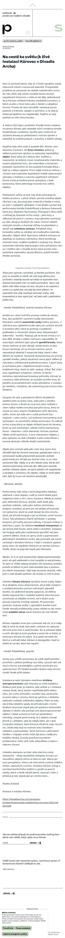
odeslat (35, 843)
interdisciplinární (33, 41)
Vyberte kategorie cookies (15, 934)
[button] (32, 6)
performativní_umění (13, 41)
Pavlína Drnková (8, 46)
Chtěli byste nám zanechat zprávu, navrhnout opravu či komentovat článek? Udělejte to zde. (31, 862)
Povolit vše (8, 928)
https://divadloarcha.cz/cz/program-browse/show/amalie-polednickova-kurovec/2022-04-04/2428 (31, 802)
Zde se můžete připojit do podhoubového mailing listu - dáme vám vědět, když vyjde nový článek (32, 836)
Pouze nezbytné (23, 928)
